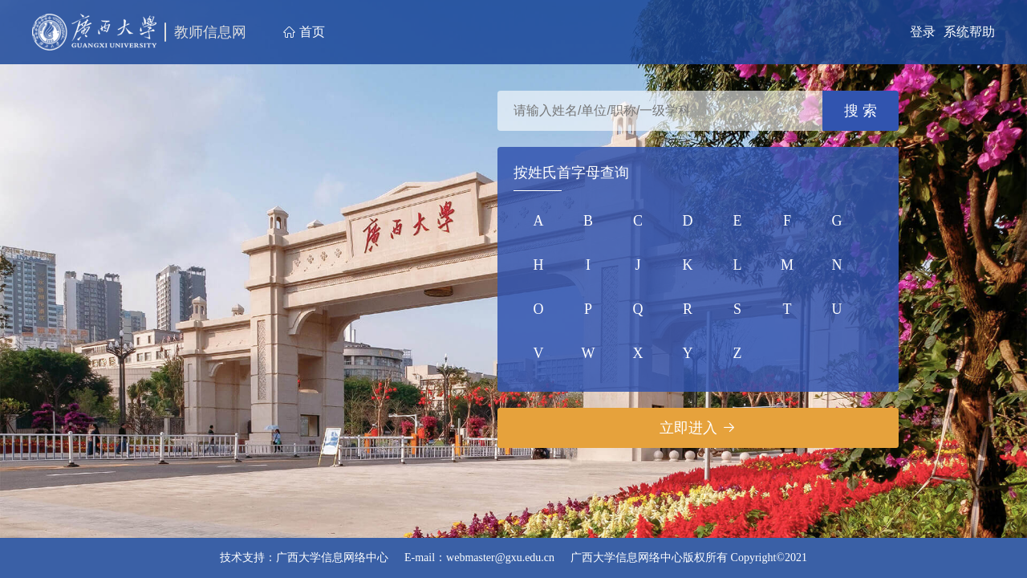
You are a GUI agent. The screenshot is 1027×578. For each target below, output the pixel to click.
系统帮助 (969, 32)
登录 (923, 32)
